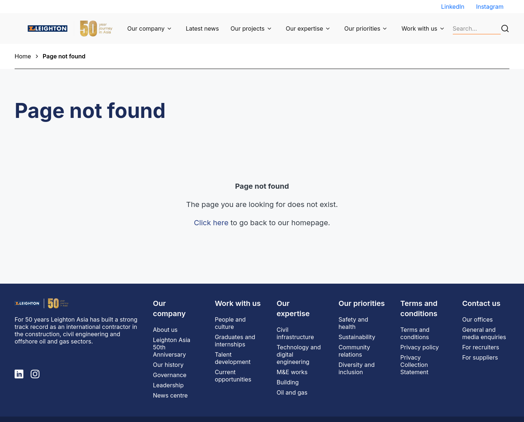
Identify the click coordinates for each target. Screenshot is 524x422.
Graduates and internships (235, 340)
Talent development (232, 358)
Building (288, 382)
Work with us (419, 28)
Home (23, 56)
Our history (168, 364)
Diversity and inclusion (357, 368)
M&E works (292, 372)
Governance (170, 375)
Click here (211, 222)
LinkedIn (452, 6)
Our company (146, 28)
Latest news (202, 28)
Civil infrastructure (295, 333)
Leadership (168, 385)
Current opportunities (233, 375)
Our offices (477, 319)
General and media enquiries (484, 333)
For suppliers (480, 357)
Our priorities (362, 28)
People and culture (230, 323)
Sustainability (357, 337)
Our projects (247, 28)
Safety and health (353, 323)
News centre (170, 395)
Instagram (490, 6)
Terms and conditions (414, 333)
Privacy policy (419, 347)
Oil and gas (292, 392)
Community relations (354, 351)
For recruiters (480, 347)
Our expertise (304, 28)
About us (165, 329)
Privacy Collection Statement (414, 365)
